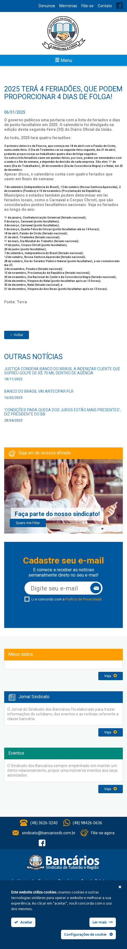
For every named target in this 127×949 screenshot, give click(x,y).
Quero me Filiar (28, 523)
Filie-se (87, 6)
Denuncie (47, 6)
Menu (63, 60)
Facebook (119, 5)
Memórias (68, 6)
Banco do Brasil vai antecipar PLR (39, 391)
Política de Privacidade (83, 599)
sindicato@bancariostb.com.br (48, 833)
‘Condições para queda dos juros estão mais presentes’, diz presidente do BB (62, 412)
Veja (110, 676)
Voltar (16, 335)
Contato (105, 6)
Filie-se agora (102, 833)
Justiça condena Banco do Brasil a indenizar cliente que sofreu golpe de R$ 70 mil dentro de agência (62, 371)
